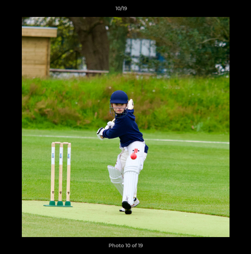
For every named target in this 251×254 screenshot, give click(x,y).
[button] (225, 10)
